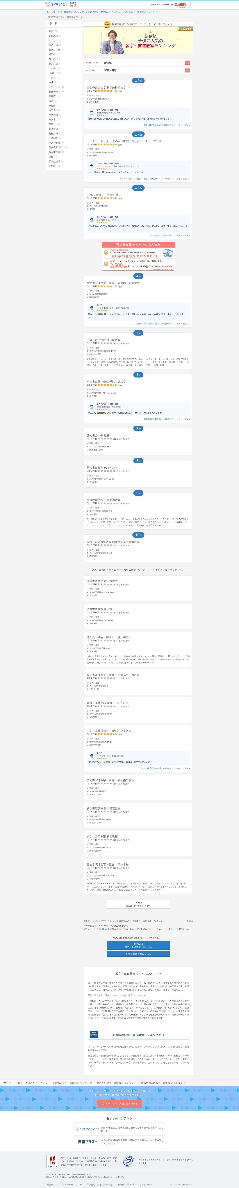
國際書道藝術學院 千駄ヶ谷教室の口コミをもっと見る (167, 419)
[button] (138, 904)
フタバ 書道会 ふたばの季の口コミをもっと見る (169, 235)
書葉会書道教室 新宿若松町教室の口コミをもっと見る (167, 125)
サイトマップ (145, 1184)
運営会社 (51, 1184)
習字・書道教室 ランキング (70, 12)
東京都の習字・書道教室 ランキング (103, 12)
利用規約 (90, 1184)
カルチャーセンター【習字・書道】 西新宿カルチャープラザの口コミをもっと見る (155, 178)
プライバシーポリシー (71, 1184)
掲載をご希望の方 (126, 1184)
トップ (50, 12)
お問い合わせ (106, 1184)
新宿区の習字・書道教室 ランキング (139, 12)
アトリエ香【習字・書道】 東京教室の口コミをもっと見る (165, 768)
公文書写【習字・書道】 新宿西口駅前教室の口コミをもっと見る (162, 323)
